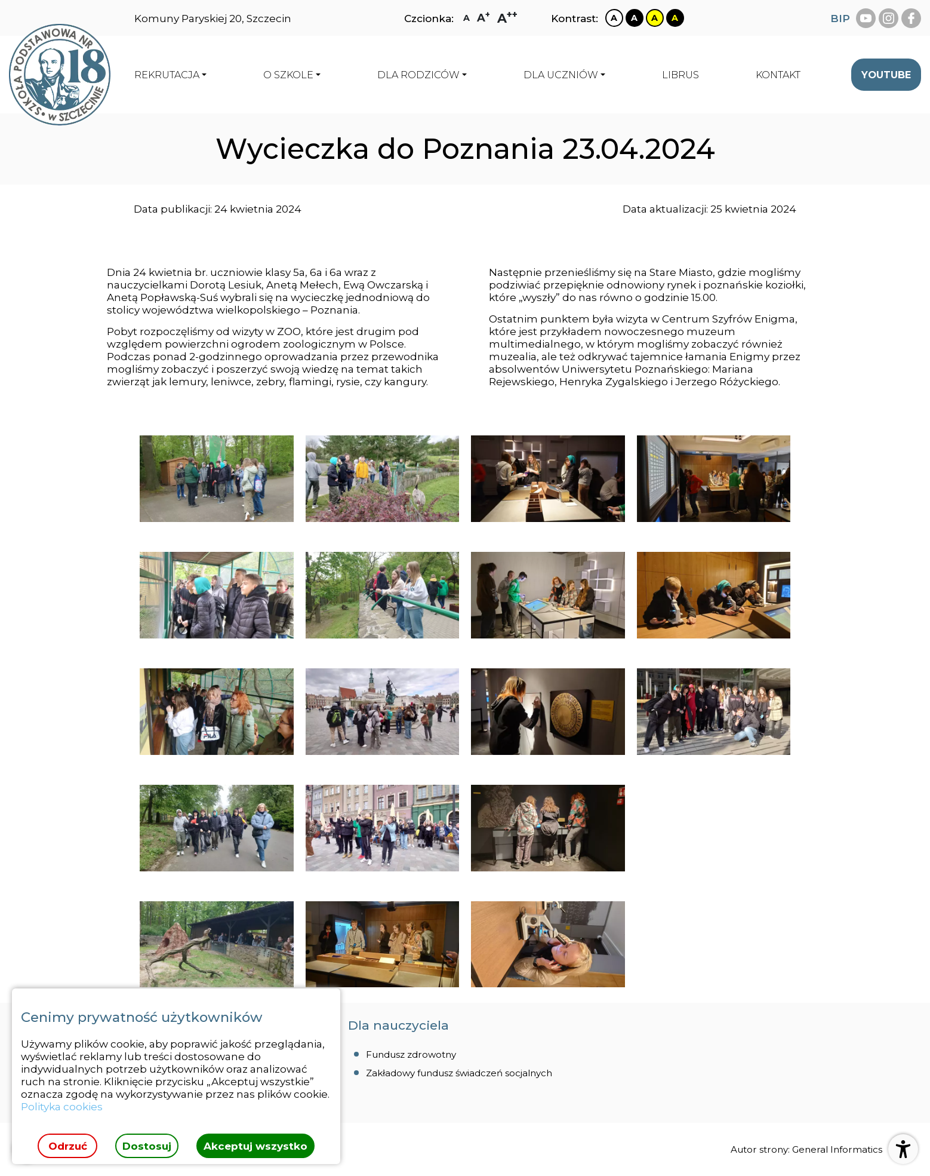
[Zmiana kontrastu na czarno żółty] (675, 18)
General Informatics (837, 1149)
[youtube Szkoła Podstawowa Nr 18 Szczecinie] (866, 18)
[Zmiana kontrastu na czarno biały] (634, 18)
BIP (840, 18)
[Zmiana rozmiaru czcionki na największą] (507, 18)
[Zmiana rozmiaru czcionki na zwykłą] (466, 17)
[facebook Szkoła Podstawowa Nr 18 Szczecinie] (911, 18)
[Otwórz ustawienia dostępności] (903, 1149)
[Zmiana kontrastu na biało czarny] (614, 18)
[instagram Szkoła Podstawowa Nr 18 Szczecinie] (888, 18)
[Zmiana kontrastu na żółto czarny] (655, 18)
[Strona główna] (59, 74)
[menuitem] (680, 75)
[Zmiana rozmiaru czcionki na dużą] (483, 18)
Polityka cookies (62, 1106)
